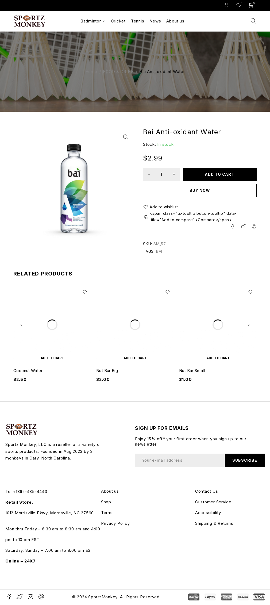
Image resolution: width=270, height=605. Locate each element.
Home (91, 71)
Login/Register (226, 5)
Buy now (200, 190)
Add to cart (220, 174)
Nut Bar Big (107, 371)
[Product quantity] (161, 174)
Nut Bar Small (192, 371)
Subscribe (244, 461)
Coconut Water (28, 371)
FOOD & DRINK (118, 71)
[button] (125, 137)
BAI (159, 252)
